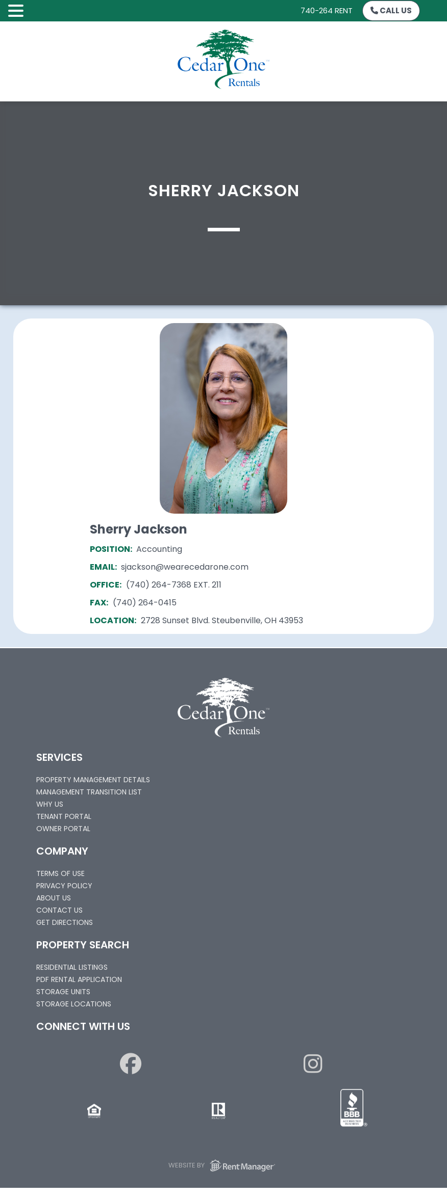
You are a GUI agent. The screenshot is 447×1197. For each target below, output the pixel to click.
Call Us (391, 10)
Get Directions (64, 925)
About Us (53, 900)
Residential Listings (72, 970)
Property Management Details (93, 782)
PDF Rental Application (79, 982)
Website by (223, 1167)
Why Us (49, 807)
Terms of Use (60, 876)
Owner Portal (63, 831)
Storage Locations (73, 1006)
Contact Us (59, 913)
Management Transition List (89, 794)
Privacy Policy (64, 888)
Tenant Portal (63, 819)
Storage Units (63, 994)
